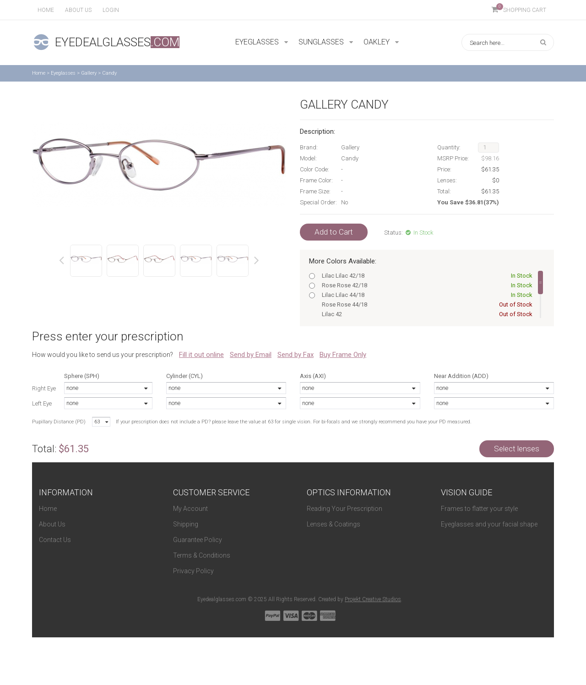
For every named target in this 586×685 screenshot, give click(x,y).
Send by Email (250, 355)
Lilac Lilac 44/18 (425, 295)
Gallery (89, 73)
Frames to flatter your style (479, 508)
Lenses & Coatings (333, 524)
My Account (190, 508)
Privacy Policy (193, 571)
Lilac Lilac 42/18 (425, 275)
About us (78, 10)
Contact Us (55, 539)
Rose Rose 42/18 (425, 285)
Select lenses (516, 448)
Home (46, 10)
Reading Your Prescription (344, 508)
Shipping (185, 524)
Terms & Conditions (201, 555)
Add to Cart (334, 231)
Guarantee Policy (197, 539)
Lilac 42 (425, 314)
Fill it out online (201, 355)
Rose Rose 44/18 (425, 304)
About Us (52, 524)
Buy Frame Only (343, 355)
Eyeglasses (63, 73)
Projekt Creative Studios (373, 599)
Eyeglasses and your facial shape (489, 524)
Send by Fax (295, 355)
